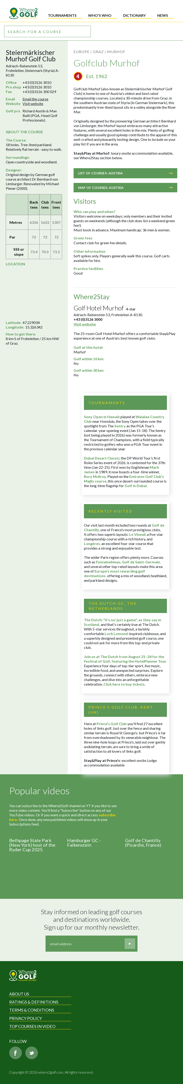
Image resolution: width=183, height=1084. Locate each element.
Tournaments (62, 15)
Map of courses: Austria (125, 188)
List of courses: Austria (125, 173)
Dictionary (134, 15)
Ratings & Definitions (33, 1002)
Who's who (100, 15)
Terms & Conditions (31, 1010)
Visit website (33, 103)
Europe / (83, 51)
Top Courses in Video (32, 1026)
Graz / (99, 51)
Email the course (35, 99)
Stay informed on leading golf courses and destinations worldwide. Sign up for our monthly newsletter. (92, 919)
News (162, 15)
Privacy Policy (25, 1018)
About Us (19, 993)
